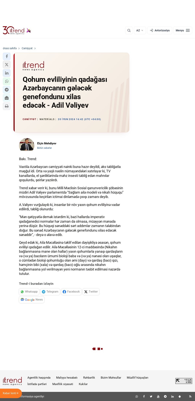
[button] (6, 56)
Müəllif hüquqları (137, 377)
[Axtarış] (129, 30)
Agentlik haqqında (38, 377)
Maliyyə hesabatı (67, 377)
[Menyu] (182, 30)
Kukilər (83, 384)
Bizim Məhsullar (111, 377)
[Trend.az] (17, 30)
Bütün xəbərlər (44, 148)
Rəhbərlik (89, 377)
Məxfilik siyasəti (62, 384)
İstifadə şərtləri (37, 384)
